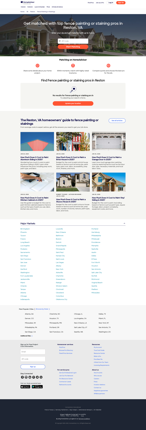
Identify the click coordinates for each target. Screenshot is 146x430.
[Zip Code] (73, 41)
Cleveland (60, 293)
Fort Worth (96, 262)
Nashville (95, 249)
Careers (96, 379)
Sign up (33, 367)
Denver (23, 266)
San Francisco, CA (56, 332)
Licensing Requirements (101, 365)
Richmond (95, 279)
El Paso (94, 259)
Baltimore (59, 236)
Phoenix (23, 232)
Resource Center (99, 353)
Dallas (94, 256)
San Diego (24, 256)
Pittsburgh (95, 239)
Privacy (62, 415)
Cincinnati (60, 289)
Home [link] (22, 12)
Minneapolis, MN (56, 323)
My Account (98, 347)
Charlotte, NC (55, 314)
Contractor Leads (65, 382)
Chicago (23, 296)
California (67, 415)
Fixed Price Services (65, 353)
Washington (25, 273)
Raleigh (59, 283)
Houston (95, 266)
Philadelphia (96, 236)
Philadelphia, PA (31, 327)
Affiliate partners (99, 393)
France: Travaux (49, 410)
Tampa (23, 289)
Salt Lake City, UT (80, 327)
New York (59, 269)
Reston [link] (32, 12)
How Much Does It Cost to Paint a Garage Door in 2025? (106, 158)
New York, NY (104, 323)
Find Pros (62, 347)
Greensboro (60, 279)
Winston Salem (61, 286)
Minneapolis (60, 249)
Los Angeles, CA (80, 318)
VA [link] (27, 12)
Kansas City (60, 256)
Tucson (23, 236)
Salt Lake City (97, 273)
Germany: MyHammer (61, 410)
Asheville (59, 273)
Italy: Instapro (73, 410)
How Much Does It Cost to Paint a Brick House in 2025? (71, 158)
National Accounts (65, 384)
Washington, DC (105, 332)
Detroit (58, 242)
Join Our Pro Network (66, 376)
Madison (95, 289)
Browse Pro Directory (66, 350)
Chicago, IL (78, 314)
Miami (22, 283)
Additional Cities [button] (26, 336)
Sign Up (121, 3)
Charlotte (59, 276)
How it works (98, 373)
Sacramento (25, 252)
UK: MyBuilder (97, 410)
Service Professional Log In (68, 373)
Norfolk (94, 276)
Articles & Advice (57, 7)
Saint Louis (60, 259)
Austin (94, 252)
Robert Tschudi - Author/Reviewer (68, 194)
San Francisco (25, 259)
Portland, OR (54, 327)
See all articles (117, 121)
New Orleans (61, 232)
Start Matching (73, 47)
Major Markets (73, 223)
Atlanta (23, 293)
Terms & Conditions (84, 419)
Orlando (23, 286)
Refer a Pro (97, 356)
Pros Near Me (98, 359)
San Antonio (96, 269)
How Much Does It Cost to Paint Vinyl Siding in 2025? (108, 199)
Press (95, 382)
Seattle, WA (78, 332)
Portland (95, 229)
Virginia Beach (97, 283)
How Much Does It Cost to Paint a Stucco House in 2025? (71, 200)
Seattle (94, 286)
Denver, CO (29, 318)
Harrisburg (96, 232)
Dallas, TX (102, 314)
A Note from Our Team (101, 362)
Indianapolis (25, 299)
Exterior (30, 7)
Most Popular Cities (26, 309)
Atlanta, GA (29, 314)
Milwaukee (96, 293)
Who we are (98, 376)
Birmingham (25, 229)
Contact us (97, 387)
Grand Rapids (61, 246)
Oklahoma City (61, 299)
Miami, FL (102, 318)
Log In (111, 3)
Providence (96, 242)
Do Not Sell (74, 415)
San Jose (23, 262)
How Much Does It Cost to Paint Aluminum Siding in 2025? (34, 158)
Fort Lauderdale (26, 276)
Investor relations (99, 384)
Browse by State (43, 309)
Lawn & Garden (40, 7)
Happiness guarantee (101, 390)
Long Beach (25, 242)
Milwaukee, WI (30, 323)
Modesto (23, 249)
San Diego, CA (30, 332)
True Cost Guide (99, 350)
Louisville (59, 229)
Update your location (73, 103)
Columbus (60, 296)
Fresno (23, 239)
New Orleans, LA (80, 323)
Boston (58, 239)
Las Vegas (60, 262)
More (48, 7)
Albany (58, 266)
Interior (23, 7)
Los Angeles (25, 246)
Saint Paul (59, 252)
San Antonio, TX (105, 327)
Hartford (23, 269)
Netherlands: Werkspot (85, 410)
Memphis (95, 246)
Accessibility (82, 415)
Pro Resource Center (66, 379)
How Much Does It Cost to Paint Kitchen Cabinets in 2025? (34, 199)
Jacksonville (25, 279)
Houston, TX (54, 318)
